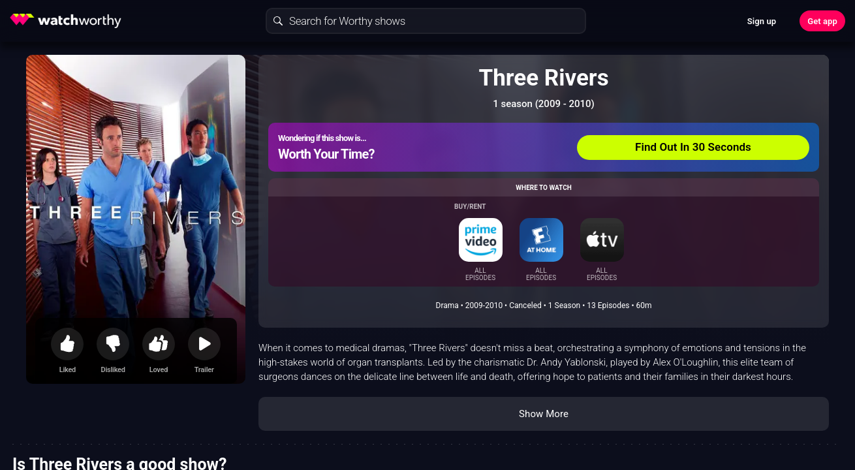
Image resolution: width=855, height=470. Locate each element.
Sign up (761, 21)
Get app (822, 21)
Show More (543, 414)
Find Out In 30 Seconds (693, 146)
